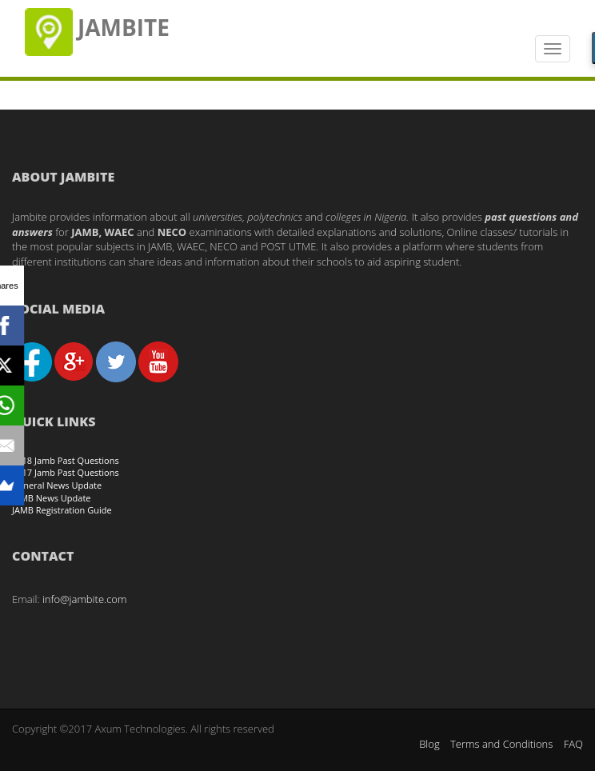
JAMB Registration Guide (62, 510)
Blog (429, 744)
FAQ (573, 744)
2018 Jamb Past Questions (65, 460)
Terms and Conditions (501, 744)
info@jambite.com (84, 599)
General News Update (57, 485)
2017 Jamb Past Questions (65, 472)
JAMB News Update (51, 498)
